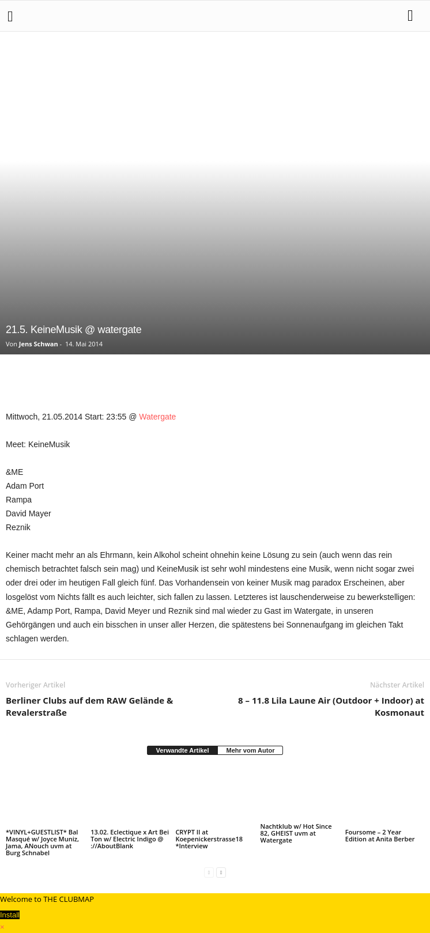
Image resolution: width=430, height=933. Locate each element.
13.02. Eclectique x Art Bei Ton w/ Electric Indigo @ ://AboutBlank (129, 839)
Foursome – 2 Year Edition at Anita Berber (380, 835)
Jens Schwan (38, 343)
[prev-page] (209, 872)
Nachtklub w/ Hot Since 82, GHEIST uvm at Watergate (296, 833)
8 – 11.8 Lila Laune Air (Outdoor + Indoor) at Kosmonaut (331, 706)
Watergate (157, 416)
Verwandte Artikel (182, 750)
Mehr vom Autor (250, 750)
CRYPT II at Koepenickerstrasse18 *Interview (209, 839)
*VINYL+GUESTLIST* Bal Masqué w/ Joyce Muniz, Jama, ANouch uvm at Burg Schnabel (42, 842)
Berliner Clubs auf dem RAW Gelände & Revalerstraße (89, 706)
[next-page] (221, 872)
